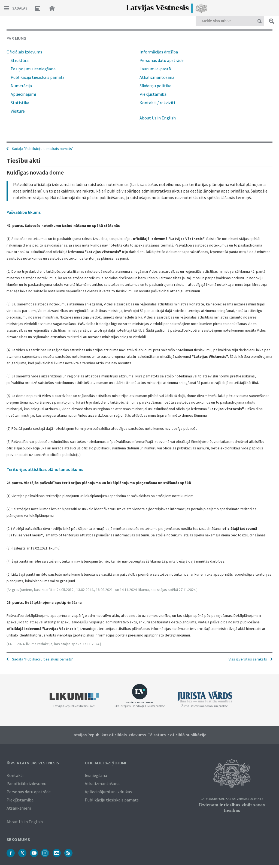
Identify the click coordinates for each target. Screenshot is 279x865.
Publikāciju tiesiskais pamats (38, 77)
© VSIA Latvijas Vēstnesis (33, 762)
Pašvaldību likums (24, 212)
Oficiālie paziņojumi (105, 762)
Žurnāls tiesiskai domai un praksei (205, 706)
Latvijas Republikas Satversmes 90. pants (232, 799)
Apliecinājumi (23, 94)
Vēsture (18, 111)
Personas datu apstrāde (162, 60)
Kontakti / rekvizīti (157, 102)
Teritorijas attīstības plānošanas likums (45, 469)
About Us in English (158, 118)
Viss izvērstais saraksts (248, 659)
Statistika (20, 102)
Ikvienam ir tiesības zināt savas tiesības (232, 807)
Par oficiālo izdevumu (26, 783)
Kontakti (15, 775)
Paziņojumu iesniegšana (33, 69)
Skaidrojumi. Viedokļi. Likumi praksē (139, 706)
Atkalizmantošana (157, 77)
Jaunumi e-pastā (155, 69)
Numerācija (21, 85)
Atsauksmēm (19, 808)
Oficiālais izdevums (24, 52)
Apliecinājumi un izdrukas (108, 791)
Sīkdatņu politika (155, 85)
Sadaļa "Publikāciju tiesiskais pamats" (42, 659)
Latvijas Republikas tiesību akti (74, 706)
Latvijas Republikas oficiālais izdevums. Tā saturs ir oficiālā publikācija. (139, 734)
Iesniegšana (96, 775)
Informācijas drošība (159, 52)
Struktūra (20, 60)
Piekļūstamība (153, 94)
